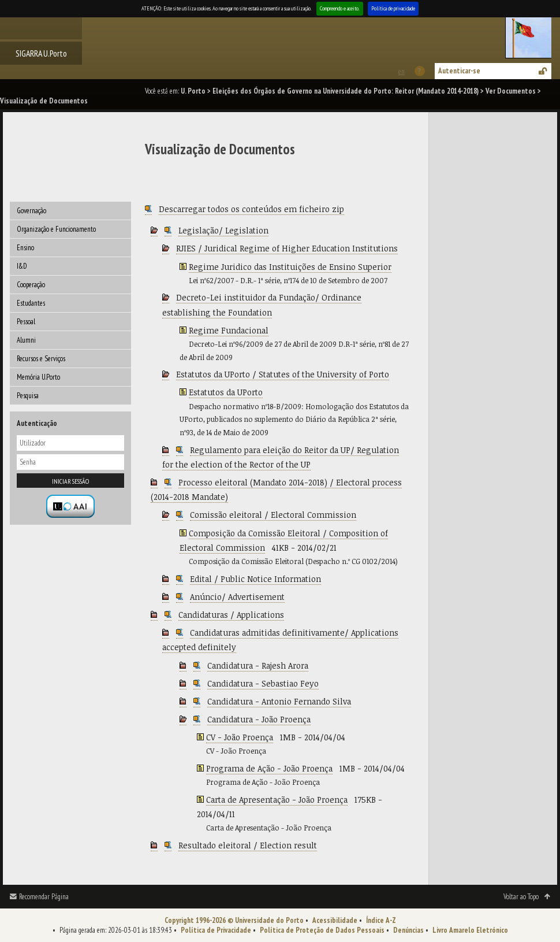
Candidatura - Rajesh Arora (257, 665)
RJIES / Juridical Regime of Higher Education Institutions (287, 248)
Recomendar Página (44, 897)
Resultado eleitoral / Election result (247, 845)
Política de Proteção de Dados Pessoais (322, 930)
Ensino (25, 248)
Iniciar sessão (70, 481)
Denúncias (408, 930)
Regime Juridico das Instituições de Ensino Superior (290, 266)
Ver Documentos (511, 91)
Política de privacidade (393, 8)
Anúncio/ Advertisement (237, 596)
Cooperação (31, 285)
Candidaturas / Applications (231, 614)
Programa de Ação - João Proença (269, 768)
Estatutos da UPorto (226, 392)
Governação (31, 211)
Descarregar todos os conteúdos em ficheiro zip (251, 208)
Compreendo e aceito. (340, 8)
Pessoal (26, 322)
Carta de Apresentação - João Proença (277, 799)
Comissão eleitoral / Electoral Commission (273, 514)
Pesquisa (28, 395)
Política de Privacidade (216, 930)
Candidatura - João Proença (259, 719)
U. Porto (193, 91)
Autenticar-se (459, 71)
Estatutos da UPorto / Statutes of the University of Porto (282, 374)
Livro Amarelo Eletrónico (470, 930)
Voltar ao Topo (521, 897)
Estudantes (31, 303)
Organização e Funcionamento (56, 229)
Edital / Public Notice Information (255, 578)
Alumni (26, 340)
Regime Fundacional (228, 330)
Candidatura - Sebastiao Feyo (263, 683)
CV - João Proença (239, 737)
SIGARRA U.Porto (41, 53)
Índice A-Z (381, 920)
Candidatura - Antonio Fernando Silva (279, 701)
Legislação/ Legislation (223, 230)
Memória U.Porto (38, 377)
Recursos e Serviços (41, 359)
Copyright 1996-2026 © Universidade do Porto (234, 920)
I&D (22, 266)
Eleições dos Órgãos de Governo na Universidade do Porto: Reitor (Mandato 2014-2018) (345, 91)
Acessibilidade (334, 920)
